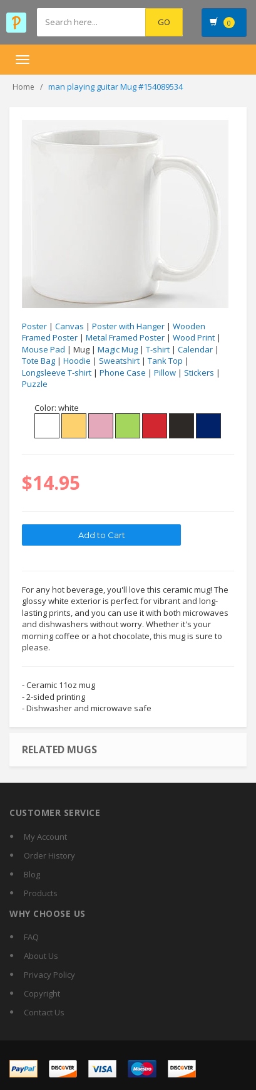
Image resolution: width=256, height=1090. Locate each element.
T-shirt (158, 349)
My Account (45, 836)
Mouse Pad (43, 349)
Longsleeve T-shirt (56, 372)
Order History (49, 855)
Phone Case (123, 372)
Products (41, 893)
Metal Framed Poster (125, 337)
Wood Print (194, 337)
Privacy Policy (49, 974)
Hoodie (77, 360)
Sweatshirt (119, 360)
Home (23, 87)
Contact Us (44, 1012)
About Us (41, 955)
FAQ (31, 937)
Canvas (69, 326)
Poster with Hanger (128, 326)
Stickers (199, 372)
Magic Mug (118, 349)
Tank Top (165, 360)
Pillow (165, 372)
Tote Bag (38, 360)
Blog (32, 874)
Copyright (42, 993)
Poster (34, 326)
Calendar (195, 349)
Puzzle (35, 383)
